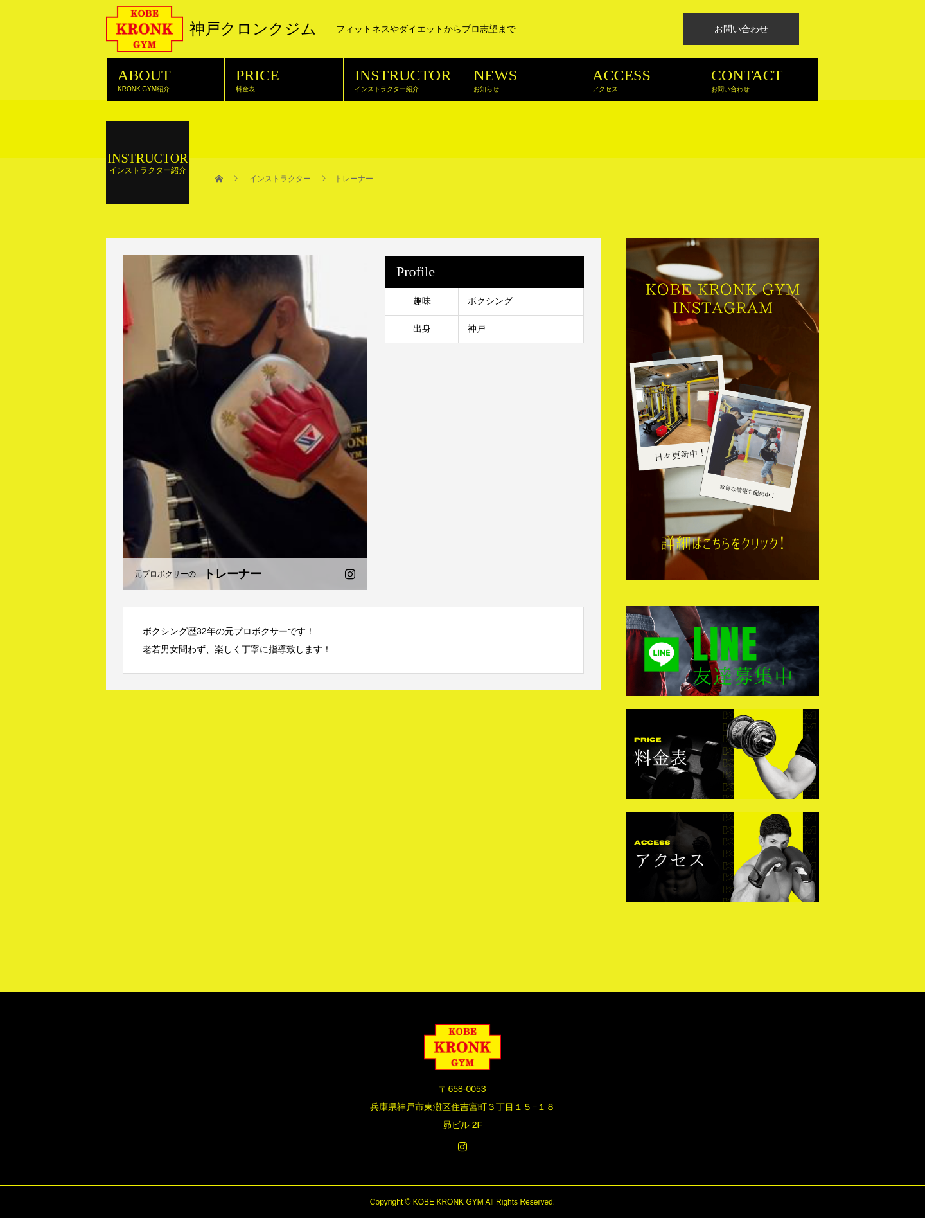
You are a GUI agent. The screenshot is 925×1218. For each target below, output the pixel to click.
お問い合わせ (741, 29)
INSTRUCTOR (403, 80)
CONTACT (759, 80)
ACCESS (640, 80)
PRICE (284, 80)
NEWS (521, 80)
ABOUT (165, 80)
